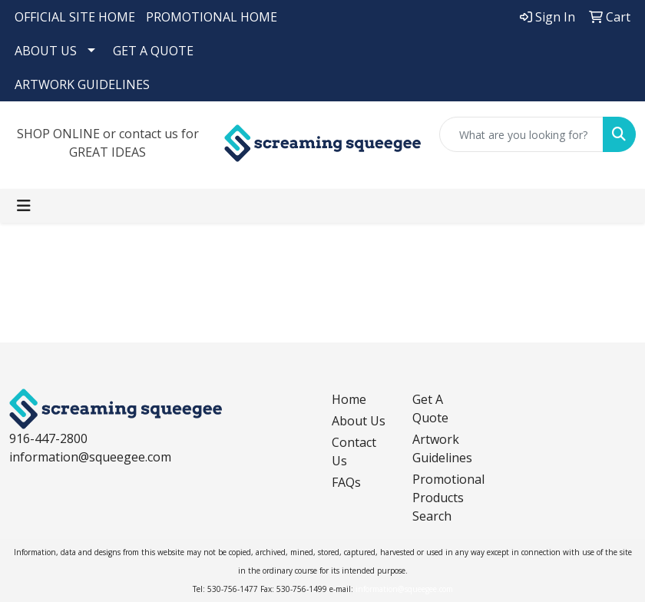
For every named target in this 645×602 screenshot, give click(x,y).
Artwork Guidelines (442, 448)
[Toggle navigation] (24, 206)
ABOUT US (46, 50)
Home (349, 399)
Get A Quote (430, 408)
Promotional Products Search (443, 497)
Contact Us (354, 451)
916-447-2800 (48, 438)
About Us (358, 420)
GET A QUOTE (153, 50)
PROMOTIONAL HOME (211, 16)
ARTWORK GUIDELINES (82, 84)
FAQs (346, 482)
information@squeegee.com (90, 456)
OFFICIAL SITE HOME (75, 16)
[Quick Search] (521, 134)
